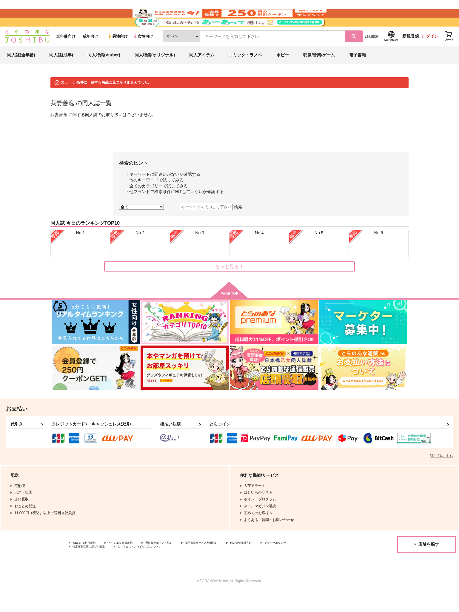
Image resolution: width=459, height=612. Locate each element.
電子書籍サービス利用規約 (231, 561)
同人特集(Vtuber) (103, 72)
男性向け (118, 54)
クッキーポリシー (87, 566)
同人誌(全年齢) (21, 72)
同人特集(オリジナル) (155, 72)
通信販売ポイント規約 (179, 561)
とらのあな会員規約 (132, 561)
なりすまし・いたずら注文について (198, 566)
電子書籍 (357, 72)
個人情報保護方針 (279, 561)
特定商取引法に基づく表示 (135, 566)
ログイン (430, 54)
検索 (238, 224)
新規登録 (410, 54)
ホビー (282, 72)
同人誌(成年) (61, 72)
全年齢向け (66, 54)
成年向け (90, 54)
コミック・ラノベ (245, 72)
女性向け (143, 54)
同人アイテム (201, 72)
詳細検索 (371, 54)
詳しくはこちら (441, 473)
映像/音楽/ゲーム (319, 72)
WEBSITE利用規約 (88, 561)
